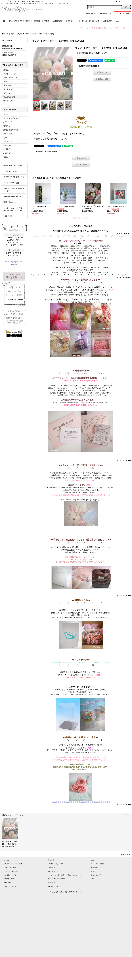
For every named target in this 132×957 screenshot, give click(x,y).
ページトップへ (125, 854)
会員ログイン (90, 13)
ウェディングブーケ (14, 240)
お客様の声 (7, 216)
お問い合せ (51, 882)
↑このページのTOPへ (123, 234)
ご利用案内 (51, 867)
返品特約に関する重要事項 (89, 66)
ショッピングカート (97, 875)
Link (92, 878)
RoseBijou (14, 264)
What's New (52, 860)
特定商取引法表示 (53, 886)
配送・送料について (11, 202)
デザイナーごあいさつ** (12, 166)
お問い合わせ (93, 53)
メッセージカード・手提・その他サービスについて (13, 209)
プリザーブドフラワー (14, 238)
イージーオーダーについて (13, 197)
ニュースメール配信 (97, 863)
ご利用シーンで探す (11, 875)
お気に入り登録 (102, 79)
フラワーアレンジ (14, 242)
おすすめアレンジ (10, 886)
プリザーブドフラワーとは (13, 177)
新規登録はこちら (105, 13)
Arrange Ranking (9, 878)
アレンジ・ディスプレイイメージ (13, 190)
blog (92, 860)
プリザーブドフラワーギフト (14, 262)
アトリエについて (10, 171)
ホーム (6, 860)
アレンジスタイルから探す (13, 871)
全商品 (6, 70)
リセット (127, 814)
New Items (7, 882)
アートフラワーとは (11, 183)
